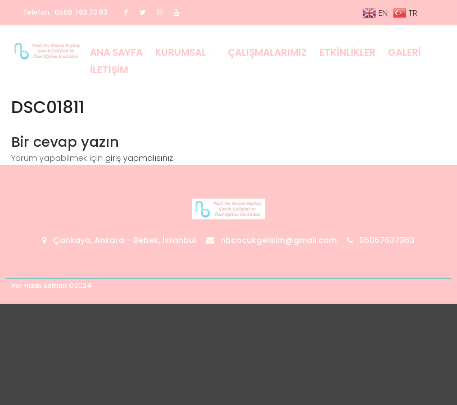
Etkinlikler (347, 52)
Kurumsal (180, 52)
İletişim (109, 69)
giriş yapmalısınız (139, 158)
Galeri (404, 52)
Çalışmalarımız (267, 52)
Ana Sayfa (116, 52)
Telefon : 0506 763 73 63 (64, 12)
